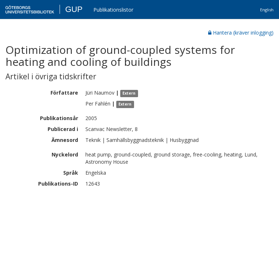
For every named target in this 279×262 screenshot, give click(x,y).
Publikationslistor (113, 9)
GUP (73, 9)
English (267, 9)
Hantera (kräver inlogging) (241, 32)
